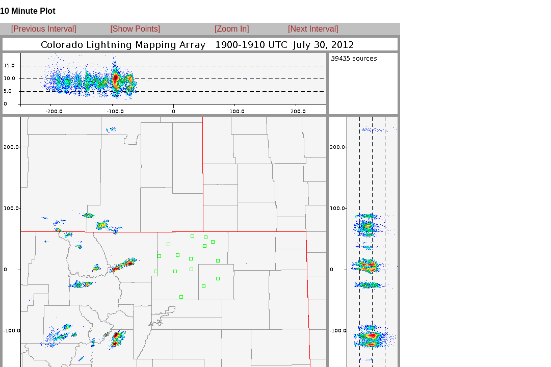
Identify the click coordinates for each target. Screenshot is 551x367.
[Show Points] (135, 28)
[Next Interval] (313, 28)
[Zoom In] (232, 28)
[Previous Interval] (43, 28)
